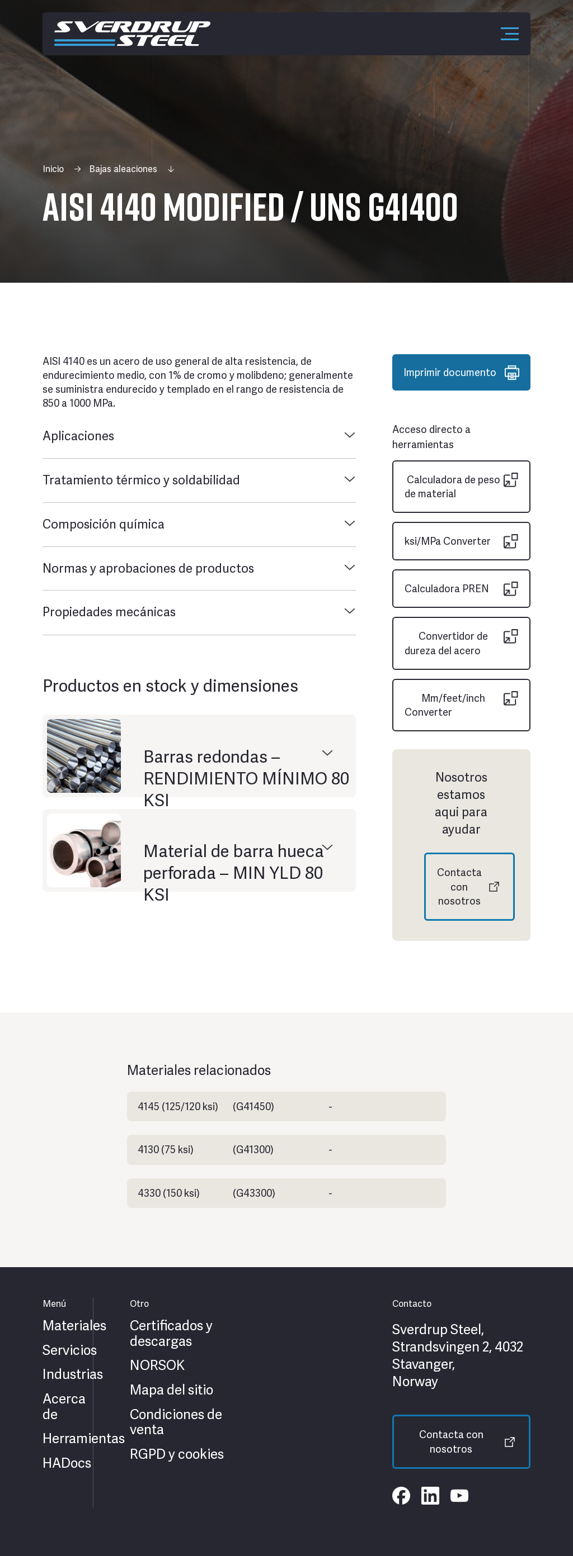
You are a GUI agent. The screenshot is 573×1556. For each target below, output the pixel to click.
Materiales (74, 1326)
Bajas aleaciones (123, 169)
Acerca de (64, 1406)
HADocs (67, 1463)
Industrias (73, 1374)
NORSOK (157, 1365)
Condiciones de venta (176, 1422)
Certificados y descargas (171, 1333)
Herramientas (84, 1438)
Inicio (53, 169)
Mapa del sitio (171, 1390)
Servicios (70, 1350)
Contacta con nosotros (459, 886)
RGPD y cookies (177, 1454)
